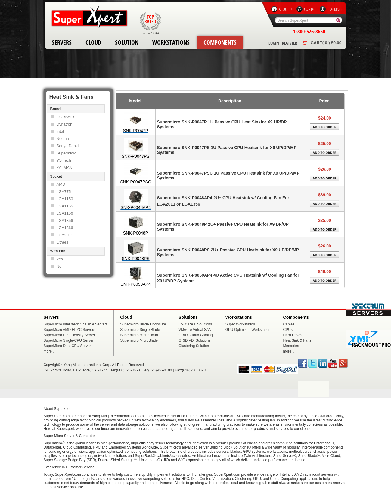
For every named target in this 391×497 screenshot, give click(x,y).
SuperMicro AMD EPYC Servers (69, 330)
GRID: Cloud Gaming (195, 335)
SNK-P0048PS (136, 258)
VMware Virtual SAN (194, 330)
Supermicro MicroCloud (139, 335)
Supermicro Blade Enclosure (143, 324)
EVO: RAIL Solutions (195, 324)
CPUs (288, 330)
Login (273, 43)
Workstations (171, 42)
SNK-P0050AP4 (135, 284)
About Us (286, 9)
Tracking (334, 9)
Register (289, 43)
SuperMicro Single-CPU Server (69, 340)
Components (220, 42)
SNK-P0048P (135, 233)
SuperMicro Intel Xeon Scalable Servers (76, 324)
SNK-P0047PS (136, 156)
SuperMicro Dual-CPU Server (67, 346)
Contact (310, 9)
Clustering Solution (193, 346)
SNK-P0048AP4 (135, 207)
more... (49, 351)
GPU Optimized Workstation (248, 330)
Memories (291, 346)
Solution (126, 42)
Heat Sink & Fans (297, 340)
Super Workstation (240, 324)
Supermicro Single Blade (140, 330)
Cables (288, 324)
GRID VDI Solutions (194, 340)
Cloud (93, 42)
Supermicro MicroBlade (139, 340)
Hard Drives (292, 335)
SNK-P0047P (135, 130)
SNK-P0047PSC (135, 181)
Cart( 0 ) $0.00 (326, 42)
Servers (62, 42)
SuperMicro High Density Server (69, 335)
